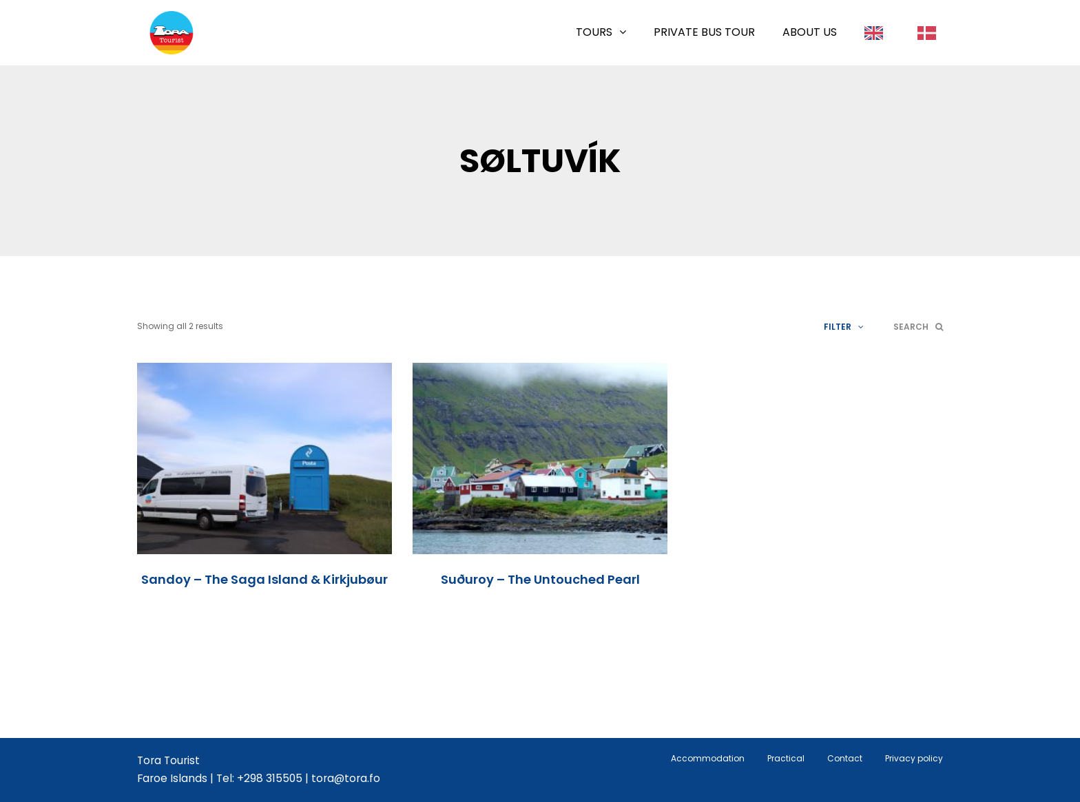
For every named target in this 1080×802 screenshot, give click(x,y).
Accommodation (708, 758)
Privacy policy (914, 758)
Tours (594, 32)
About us (809, 32)
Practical (785, 758)
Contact (844, 758)
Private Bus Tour (704, 32)
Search (918, 327)
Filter (844, 327)
